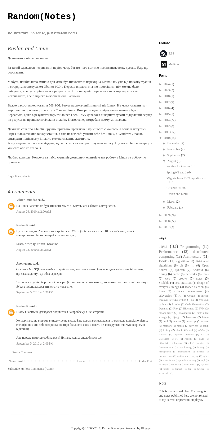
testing (166, 330)
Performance (168, 252)
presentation (169, 360)
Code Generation (194, 304)
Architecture (192, 256)
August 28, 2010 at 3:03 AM (33, 249)
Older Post (145, 361)
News (171, 299)
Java (163, 246)
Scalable (164, 282)
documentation (166, 347)
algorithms (182, 261)
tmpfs (166, 369)
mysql (195, 356)
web (167, 278)
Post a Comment (22, 352)
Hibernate (188, 308)
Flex (175, 308)
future (205, 317)
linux (18, 176)
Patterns (188, 338)
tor (189, 369)
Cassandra (164, 338)
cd (190, 343)
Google (191, 295)
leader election (194, 287)
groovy (183, 278)
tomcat (178, 369)
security (163, 364)
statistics (175, 364)
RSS (171, 53)
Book (163, 261)
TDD (201, 338)
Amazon (163, 334)
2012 (167, 126)
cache (176, 274)
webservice (164, 373)
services (193, 325)
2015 (167, 114)
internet (177, 321)
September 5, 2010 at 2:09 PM (34, 343)
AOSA (201, 330)
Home (81, 361)
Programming (190, 247)
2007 (167, 226)
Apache (176, 304)
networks (191, 274)
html (165, 321)
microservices (165, 356)
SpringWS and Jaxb (178, 172)
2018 (167, 96)
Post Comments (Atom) (39, 368)
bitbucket (163, 343)
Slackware (74, 96)
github (182, 299)
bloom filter (166, 312)
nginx (206, 356)
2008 (167, 221)
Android (198, 269)
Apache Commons (184, 334)
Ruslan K (22, 225)
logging (200, 347)
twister (200, 369)
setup (206, 325)
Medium (173, 64)
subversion (165, 295)
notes (199, 278)
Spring (163, 274)
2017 (167, 102)
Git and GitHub (176, 188)
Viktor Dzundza (26, 199)
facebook (191, 317)
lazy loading (185, 347)
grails (201, 299)
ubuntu (26, 176)
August (172, 161)
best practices (183, 282)
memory (167, 325)
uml (191, 330)
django (176, 317)
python (162, 304)
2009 (167, 215)
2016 (167, 108)
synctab (180, 269)
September (174, 155)
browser (178, 343)
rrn (192, 265)
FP (176, 338)
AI (180, 295)
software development (188, 291)
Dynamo (163, 308)
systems (205, 364)
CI (202, 334)
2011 (167, 132)
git (181, 265)
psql (203, 360)
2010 (167, 137)
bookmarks (185, 312)
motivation (182, 356)
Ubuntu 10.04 (53, 86)
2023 (167, 90)
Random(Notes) (42, 17)
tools (206, 274)
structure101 (190, 364)
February (173, 207)
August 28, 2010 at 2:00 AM (33, 211)
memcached (184, 351)
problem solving (188, 360)
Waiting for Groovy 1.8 (180, 166)
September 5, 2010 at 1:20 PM (34, 292)
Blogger (146, 428)
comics (200, 343)
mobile (180, 325)
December (174, 143)
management (165, 351)
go (192, 299)
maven (205, 321)
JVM (202, 308)
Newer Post (16, 361)
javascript (191, 321)
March (171, 201)
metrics (200, 351)
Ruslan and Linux (177, 193)
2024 (167, 84)
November (174, 149)
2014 (167, 120)
